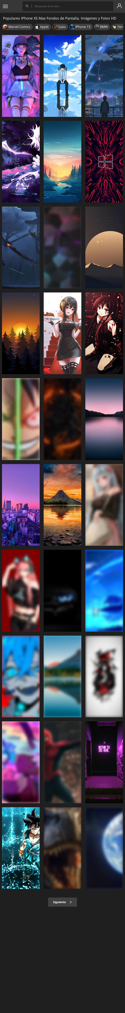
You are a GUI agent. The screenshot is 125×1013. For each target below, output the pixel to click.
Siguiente (62, 902)
